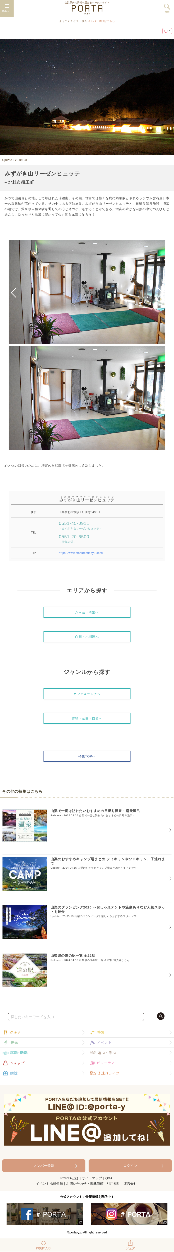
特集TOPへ (86, 756)
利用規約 (113, 1183)
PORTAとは (69, 1178)
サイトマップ (92, 1178)
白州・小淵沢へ (87, 637)
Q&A (109, 1178)
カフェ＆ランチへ (87, 694)
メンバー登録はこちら (101, 21)
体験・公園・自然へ (87, 718)
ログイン (130, 1166)
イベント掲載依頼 (49, 1183)
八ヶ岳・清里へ (87, 612)
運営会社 (130, 1183)
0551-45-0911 (80, 525)
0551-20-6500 (74, 538)
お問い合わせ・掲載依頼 (85, 1183)
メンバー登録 (44, 1166)
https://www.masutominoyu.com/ (81, 553)
